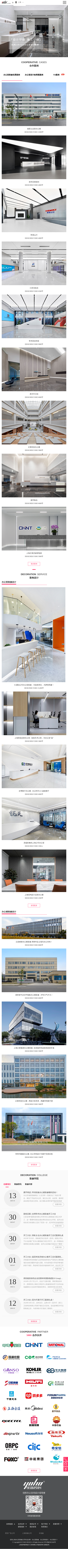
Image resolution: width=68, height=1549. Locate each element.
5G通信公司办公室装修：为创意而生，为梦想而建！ (34, 685)
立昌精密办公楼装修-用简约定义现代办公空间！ (34, 942)
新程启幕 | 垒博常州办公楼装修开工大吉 (39, 1214)
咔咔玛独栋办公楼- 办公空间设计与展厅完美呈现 (34, 1154)
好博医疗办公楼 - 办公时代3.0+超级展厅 (34, 791)
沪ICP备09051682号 (50, 1542)
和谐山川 (34, 235)
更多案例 (34, 564)
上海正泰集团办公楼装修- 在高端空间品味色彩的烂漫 (34, 1048)
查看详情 (58, 1204)
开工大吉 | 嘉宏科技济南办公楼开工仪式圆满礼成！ (44, 1257)
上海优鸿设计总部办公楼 (34, 895)
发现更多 (34, 905)
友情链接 (10, 1524)
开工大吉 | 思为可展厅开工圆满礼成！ (38, 1300)
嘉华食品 (34, 500)
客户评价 (45, 1524)
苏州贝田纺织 (34, 182)
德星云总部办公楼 (34, 129)
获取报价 (22, 1527)
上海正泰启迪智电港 (34, 553)
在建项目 (7, 1184)
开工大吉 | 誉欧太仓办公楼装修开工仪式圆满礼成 (43, 1235)
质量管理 (57, 1524)
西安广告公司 (10, 1533)
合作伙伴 (22, 1524)
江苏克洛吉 (34, 288)
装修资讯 (18, 1184)
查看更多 (34, 1321)
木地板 (41, 1533)
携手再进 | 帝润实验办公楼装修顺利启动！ (40, 1192)
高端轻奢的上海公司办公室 (34, 843)
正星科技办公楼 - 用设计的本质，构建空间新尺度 (34, 1101)
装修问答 (28, 1184)
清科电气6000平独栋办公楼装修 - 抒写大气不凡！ (34, 995)
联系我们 (44, 1527)
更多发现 (33, 1527)
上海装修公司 (27, 1533)
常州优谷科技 (34, 341)
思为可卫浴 (34, 394)
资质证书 (34, 1524)
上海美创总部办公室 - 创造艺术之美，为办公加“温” (34, 738)
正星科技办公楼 (34, 447)
